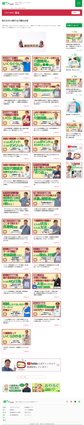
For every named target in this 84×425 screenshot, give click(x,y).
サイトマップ (27, 415)
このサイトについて (14, 407)
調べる (4, 412)
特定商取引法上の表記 (15, 412)
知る (4, 410)
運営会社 (12, 410)
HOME (4, 407)
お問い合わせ (27, 412)
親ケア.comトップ (5, 8)
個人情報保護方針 (14, 415)
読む (4, 415)
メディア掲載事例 (28, 410)
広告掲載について (28, 407)
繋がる (4, 420)
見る (12, 8)
